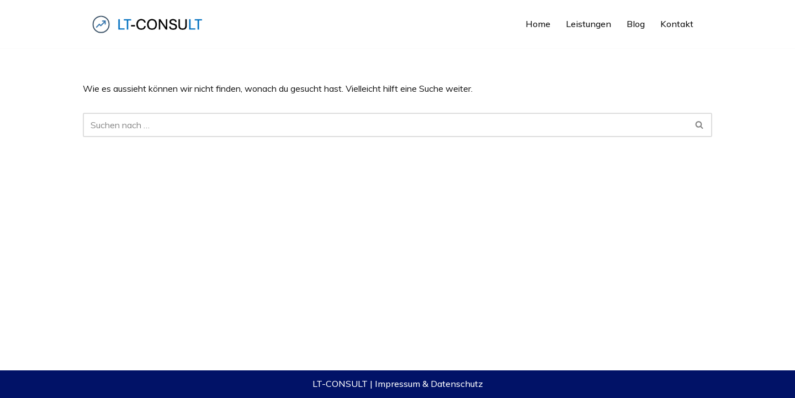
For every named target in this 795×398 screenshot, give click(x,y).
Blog (636, 23)
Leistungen (588, 23)
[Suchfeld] (385, 125)
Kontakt (676, 23)
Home (538, 23)
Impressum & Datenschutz (429, 383)
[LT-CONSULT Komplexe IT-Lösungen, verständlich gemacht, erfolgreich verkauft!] (149, 24)
